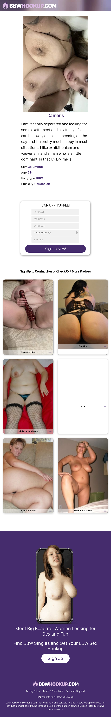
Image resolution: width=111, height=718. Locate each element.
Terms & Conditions (53, 691)
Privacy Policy (33, 691)
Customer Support (75, 691)
